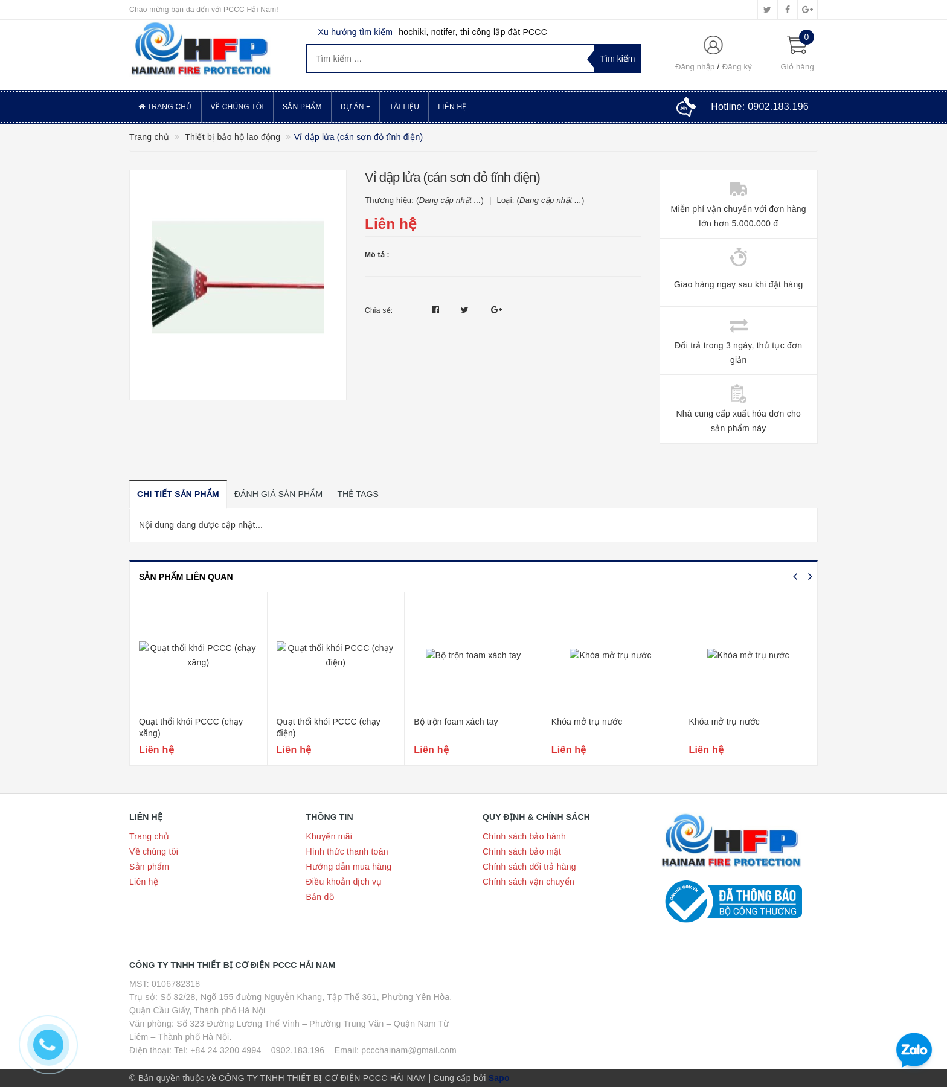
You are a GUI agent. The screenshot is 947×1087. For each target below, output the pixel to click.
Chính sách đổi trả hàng (529, 866)
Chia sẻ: (379, 310)
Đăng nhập (695, 66)
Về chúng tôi (237, 107)
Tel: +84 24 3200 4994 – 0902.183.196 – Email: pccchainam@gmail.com (315, 1050)
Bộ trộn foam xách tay (456, 721)
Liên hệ (452, 107)
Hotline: (760, 106)
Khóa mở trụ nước (587, 721)
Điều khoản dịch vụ (344, 882)
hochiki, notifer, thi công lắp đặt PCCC (473, 32)
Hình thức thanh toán (347, 851)
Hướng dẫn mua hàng (349, 866)
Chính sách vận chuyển (528, 882)
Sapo (499, 1078)
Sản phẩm (302, 107)
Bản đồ (320, 897)
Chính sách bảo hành (524, 836)
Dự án (356, 107)
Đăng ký (737, 66)
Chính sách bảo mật (522, 851)
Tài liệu (404, 107)
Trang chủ (165, 107)
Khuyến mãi (329, 836)
